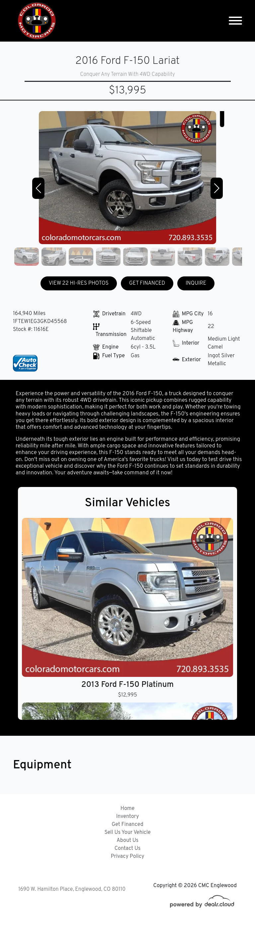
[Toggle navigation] (235, 21)
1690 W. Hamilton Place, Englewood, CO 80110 (72, 889)
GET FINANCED (147, 283)
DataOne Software (119, 925)
